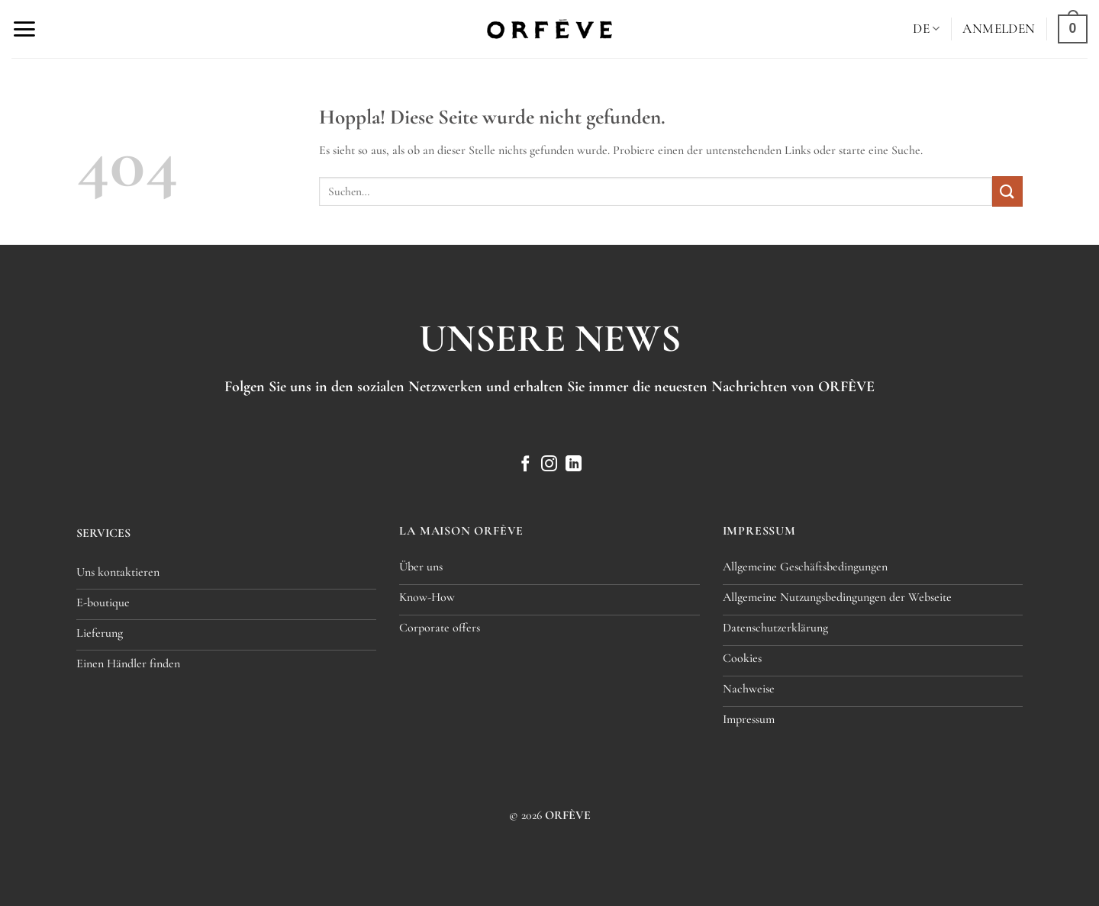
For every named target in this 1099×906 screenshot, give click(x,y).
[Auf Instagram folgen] (549, 465)
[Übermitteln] (1007, 191)
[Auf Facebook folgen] (525, 465)
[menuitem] (926, 28)
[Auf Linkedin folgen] (574, 465)
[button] (24, 29)
